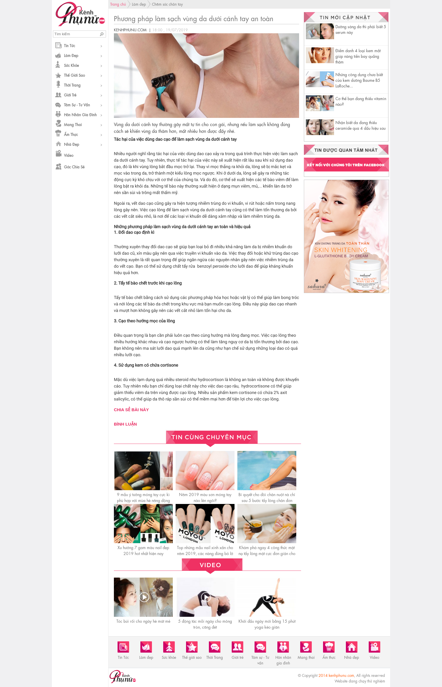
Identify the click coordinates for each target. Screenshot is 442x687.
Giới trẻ (70, 94)
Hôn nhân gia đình (80, 114)
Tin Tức (69, 45)
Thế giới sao (74, 74)
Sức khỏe (71, 65)
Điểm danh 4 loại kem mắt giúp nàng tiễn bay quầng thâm (358, 56)
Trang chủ (118, 3)
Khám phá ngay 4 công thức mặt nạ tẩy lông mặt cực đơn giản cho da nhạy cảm (266, 553)
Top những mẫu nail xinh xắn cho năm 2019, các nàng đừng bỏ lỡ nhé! (205, 553)
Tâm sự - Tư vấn (77, 104)
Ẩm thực (71, 134)
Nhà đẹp (71, 144)
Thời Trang (72, 84)
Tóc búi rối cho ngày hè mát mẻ (143, 620)
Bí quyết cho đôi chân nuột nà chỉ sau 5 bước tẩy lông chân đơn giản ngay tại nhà (266, 500)
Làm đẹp (71, 55)
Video (68, 155)
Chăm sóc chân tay (167, 3)
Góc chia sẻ (74, 166)
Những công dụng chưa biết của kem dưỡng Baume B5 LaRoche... (359, 80)
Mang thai (73, 124)
